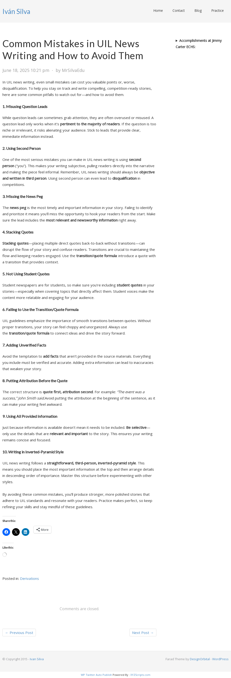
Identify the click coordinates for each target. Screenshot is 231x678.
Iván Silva (16, 11)
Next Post (143, 632)
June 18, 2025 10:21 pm (25, 70)
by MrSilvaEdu (70, 70)
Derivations (29, 578)
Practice (217, 10)
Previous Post (19, 632)
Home (158, 10)
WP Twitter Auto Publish (96, 675)
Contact (179, 10)
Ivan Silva (37, 659)
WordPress (220, 659)
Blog (198, 10)
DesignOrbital (200, 659)
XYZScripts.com (140, 675)
